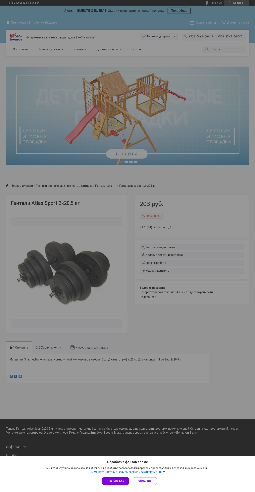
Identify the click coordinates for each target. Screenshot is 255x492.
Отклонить (145, 480)
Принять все (115, 480)
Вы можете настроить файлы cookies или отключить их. (126, 471)
